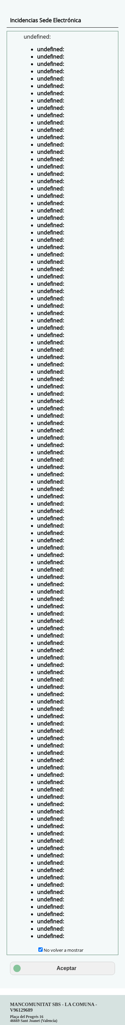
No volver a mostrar (63, 950)
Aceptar (44, 968)
